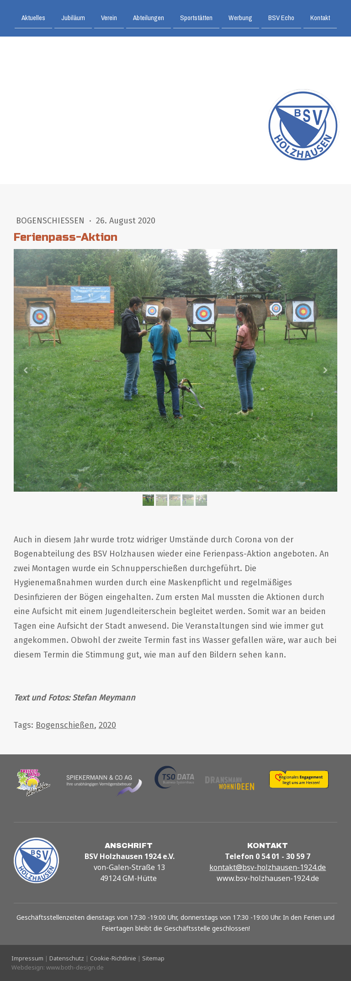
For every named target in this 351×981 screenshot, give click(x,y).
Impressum (27, 958)
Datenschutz (66, 958)
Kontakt (320, 17)
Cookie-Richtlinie (113, 958)
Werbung (240, 17)
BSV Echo (281, 17)
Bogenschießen (51, 221)
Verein (109, 17)
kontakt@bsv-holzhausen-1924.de (267, 867)
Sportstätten (196, 17)
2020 (107, 725)
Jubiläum (73, 17)
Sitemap (153, 958)
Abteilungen (148, 17)
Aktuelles (33, 17)
